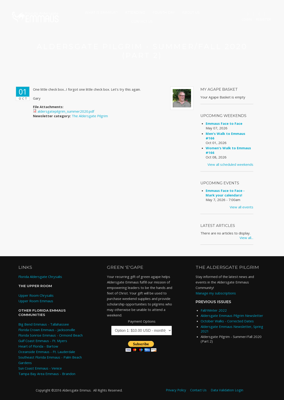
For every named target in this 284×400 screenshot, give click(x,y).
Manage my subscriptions (216, 293)
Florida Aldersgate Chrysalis (40, 276)
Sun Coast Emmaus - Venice (40, 368)
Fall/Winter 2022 (214, 310)
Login (247, 19)
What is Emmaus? (101, 13)
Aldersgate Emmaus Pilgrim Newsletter (232, 315)
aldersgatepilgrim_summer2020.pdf (66, 111)
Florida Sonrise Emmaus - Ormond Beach (50, 335)
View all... (246, 237)
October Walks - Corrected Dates (227, 321)
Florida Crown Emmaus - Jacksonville (46, 329)
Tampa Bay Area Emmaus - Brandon (46, 373)
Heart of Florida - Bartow (38, 346)
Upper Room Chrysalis (36, 295)
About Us (190, 13)
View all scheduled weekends (230, 164)
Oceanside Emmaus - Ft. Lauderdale (46, 351)
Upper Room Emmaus (35, 301)
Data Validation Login (227, 390)
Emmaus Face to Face (224, 123)
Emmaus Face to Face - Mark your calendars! (225, 192)
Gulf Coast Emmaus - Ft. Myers (42, 340)
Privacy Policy (176, 390)
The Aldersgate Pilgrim (90, 116)
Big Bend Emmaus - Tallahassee (43, 324)
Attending (135, 13)
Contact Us (142, 21)
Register (263, 19)
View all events (241, 207)
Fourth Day (164, 13)
